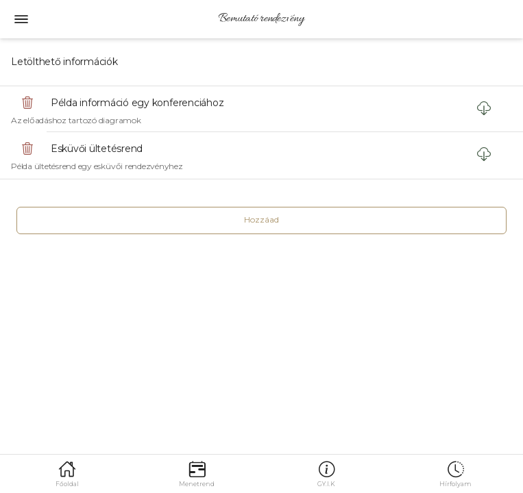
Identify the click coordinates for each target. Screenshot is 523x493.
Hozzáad (261, 219)
